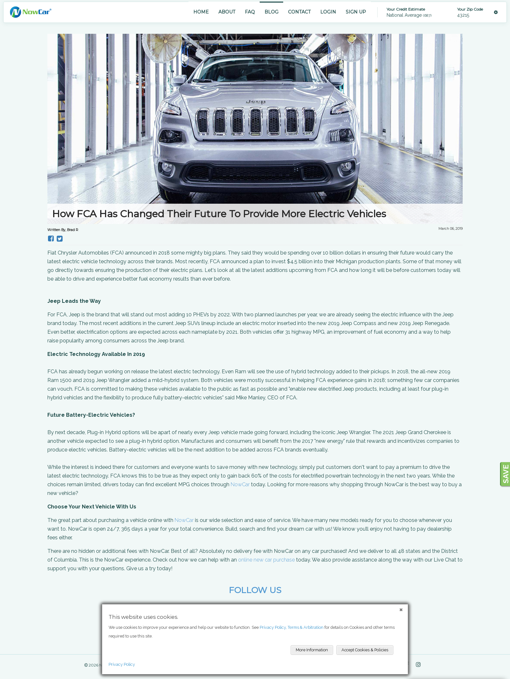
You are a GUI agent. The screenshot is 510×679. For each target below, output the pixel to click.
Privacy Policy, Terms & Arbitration (291, 627)
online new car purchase (266, 560)
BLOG (271, 12)
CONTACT (299, 12)
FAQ (250, 12)
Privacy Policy (122, 664)
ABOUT (226, 12)
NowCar (240, 484)
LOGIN (328, 12)
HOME (201, 12)
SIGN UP (356, 12)
